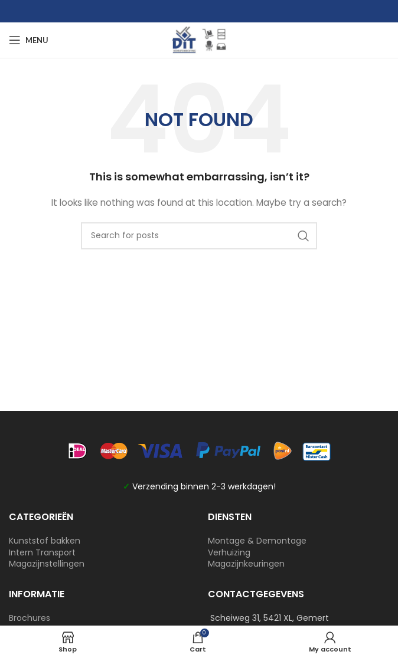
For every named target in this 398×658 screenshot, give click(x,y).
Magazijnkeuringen (246, 564)
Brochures (29, 618)
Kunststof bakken (44, 541)
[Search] (199, 235)
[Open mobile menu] (28, 40)
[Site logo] (199, 39)
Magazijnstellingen (46, 564)
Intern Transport (42, 552)
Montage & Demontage (257, 541)
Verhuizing (229, 552)
